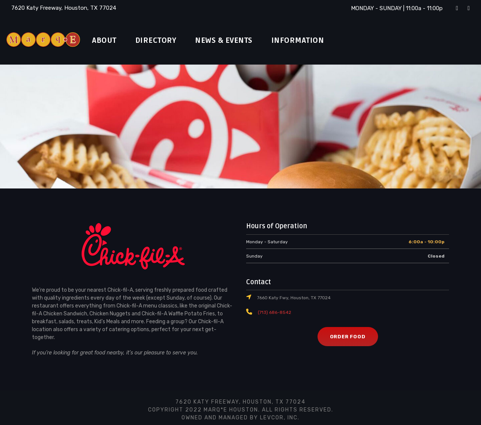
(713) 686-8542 (273, 312)
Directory (161, 40)
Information (313, 40)
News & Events (235, 40)
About (106, 40)
